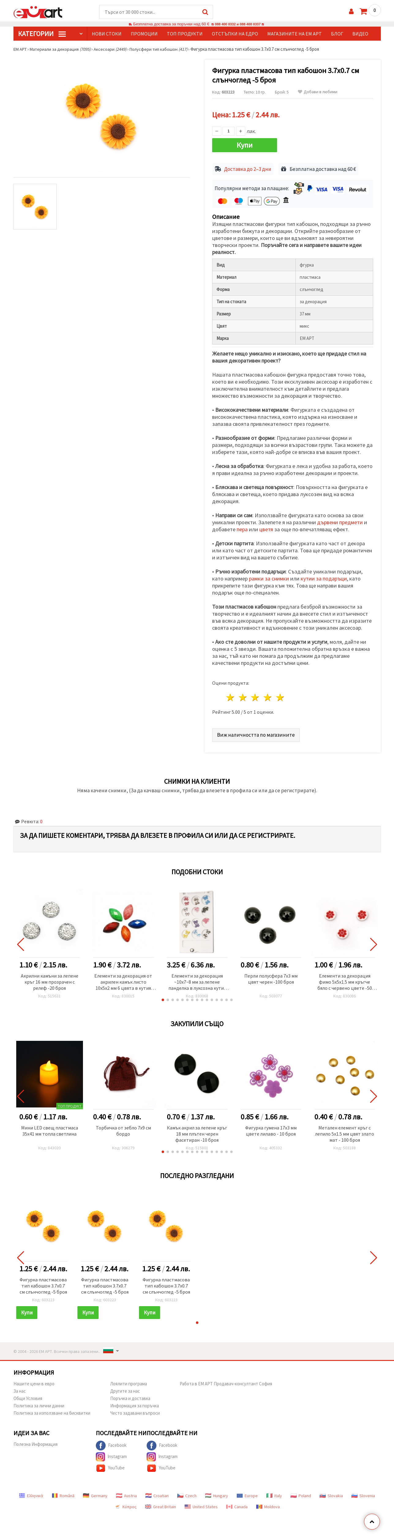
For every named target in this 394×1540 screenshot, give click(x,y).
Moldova (268, 1505)
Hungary (216, 1494)
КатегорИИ (42, 34)
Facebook (111, 1444)
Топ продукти (185, 34)
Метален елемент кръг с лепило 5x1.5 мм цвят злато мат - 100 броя (344, 1132)
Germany (95, 1494)
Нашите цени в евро (33, 1382)
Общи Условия (27, 1396)
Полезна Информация (35, 1442)
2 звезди (243, 696)
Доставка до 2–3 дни (247, 167)
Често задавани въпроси (135, 1411)
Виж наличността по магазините (256, 732)
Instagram (111, 1455)
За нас (19, 1389)
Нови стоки (107, 34)
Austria (126, 1494)
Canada (237, 1505)
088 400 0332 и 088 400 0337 (238, 24)
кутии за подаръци (324, 576)
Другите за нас (125, 1389)
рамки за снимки (269, 576)
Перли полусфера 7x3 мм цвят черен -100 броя (271, 977)
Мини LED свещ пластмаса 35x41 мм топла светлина (49, 1129)
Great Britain (160, 1505)
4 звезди (268, 696)
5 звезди (280, 696)
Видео (360, 34)
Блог (337, 34)
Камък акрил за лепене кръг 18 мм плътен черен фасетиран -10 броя (197, 1132)
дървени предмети (340, 520)
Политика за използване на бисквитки (51, 1411)
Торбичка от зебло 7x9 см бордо (123, 1129)
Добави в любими (317, 92)
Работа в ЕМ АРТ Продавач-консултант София (226, 1382)
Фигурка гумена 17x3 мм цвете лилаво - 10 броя (271, 1129)
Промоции (144, 34)
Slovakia (331, 1494)
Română (63, 1494)
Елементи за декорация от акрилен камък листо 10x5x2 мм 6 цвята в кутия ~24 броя (123, 980)
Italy (274, 1494)
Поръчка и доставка (130, 1396)
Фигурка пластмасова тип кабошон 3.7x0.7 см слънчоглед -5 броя (43, 1284)
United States (201, 1505)
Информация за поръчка (134, 1404)
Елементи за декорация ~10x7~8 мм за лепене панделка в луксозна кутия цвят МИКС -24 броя (197, 980)
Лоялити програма (128, 1382)
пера (242, 527)
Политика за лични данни (38, 1404)
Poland (301, 1494)
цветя (266, 527)
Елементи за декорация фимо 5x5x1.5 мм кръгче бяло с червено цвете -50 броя (344, 980)
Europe (247, 1494)
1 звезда (230, 696)
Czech (187, 1494)
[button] (163, 998)
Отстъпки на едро (235, 34)
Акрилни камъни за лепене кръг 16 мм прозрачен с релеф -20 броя (49, 980)
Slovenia (363, 1494)
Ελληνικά (31, 1494)
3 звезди (255, 696)
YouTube (110, 1466)
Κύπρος (125, 1505)
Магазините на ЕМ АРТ (294, 34)
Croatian (157, 1494)
